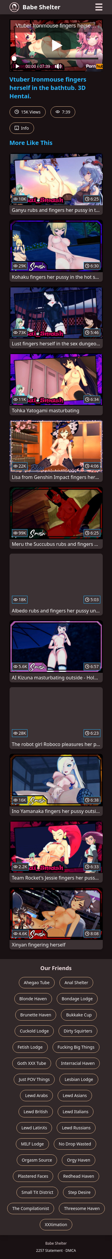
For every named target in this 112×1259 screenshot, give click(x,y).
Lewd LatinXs (34, 1128)
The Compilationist (30, 1208)
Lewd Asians (75, 1095)
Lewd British (36, 1111)
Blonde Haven (33, 998)
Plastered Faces (33, 1176)
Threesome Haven (81, 1208)
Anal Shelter (76, 982)
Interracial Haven (78, 1063)
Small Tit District (37, 1192)
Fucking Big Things (76, 1047)
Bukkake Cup (79, 1015)
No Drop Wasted (75, 1144)
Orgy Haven (78, 1160)
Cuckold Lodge (34, 1031)
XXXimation (56, 1224)
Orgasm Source (37, 1160)
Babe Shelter (35, 7)
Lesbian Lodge (79, 1079)
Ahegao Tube (37, 982)
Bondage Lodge (77, 998)
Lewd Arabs (36, 1095)
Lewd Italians (75, 1111)
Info (22, 128)
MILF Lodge (32, 1144)
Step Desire (79, 1192)
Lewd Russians (76, 1128)
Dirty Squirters (78, 1031)
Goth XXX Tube (31, 1063)
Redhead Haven (78, 1176)
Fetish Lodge (30, 1047)
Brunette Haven (35, 1015)
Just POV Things (34, 1079)
